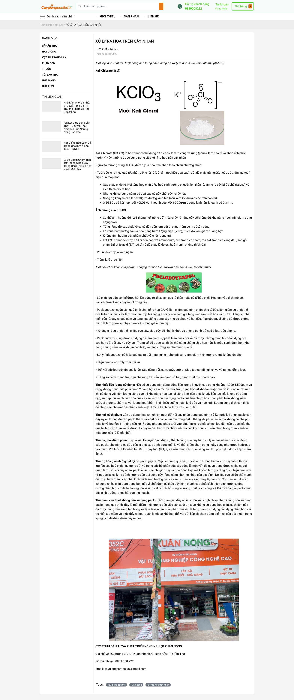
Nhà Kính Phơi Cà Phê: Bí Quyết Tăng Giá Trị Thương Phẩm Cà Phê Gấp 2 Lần (77, 107)
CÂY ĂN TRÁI (49, 45)
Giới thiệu (108, 16)
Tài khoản (222, 4)
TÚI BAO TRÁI (50, 74)
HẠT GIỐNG (49, 51)
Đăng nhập (221, 8)
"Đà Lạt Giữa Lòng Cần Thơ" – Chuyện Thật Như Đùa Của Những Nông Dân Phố (77, 127)
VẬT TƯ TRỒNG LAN (54, 57)
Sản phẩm (131, 16)
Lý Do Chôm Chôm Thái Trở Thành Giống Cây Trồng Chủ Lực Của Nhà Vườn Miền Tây (78, 164)
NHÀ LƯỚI (48, 86)
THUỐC (46, 68)
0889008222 (193, 8)
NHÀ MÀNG (49, 80)
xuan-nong (136, 684)
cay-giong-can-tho (116, 684)
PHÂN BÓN (48, 63)
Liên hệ (153, 16)
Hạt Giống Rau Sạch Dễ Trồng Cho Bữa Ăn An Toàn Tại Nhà (77, 146)
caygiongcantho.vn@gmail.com (125, 669)
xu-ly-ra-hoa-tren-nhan (158, 684)
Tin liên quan (52, 96)
